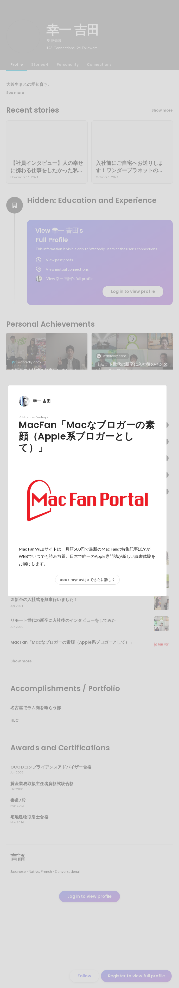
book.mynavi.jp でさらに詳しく (87, 579)
